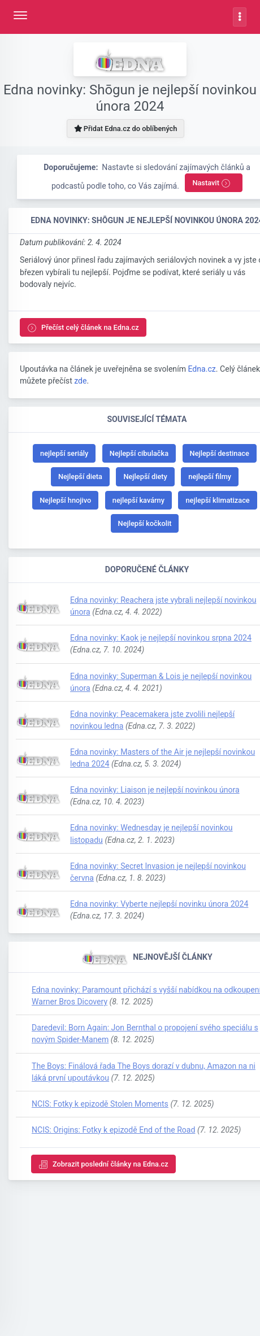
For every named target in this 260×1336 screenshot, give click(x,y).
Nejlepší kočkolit (145, 523)
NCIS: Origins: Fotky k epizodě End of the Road (113, 1129)
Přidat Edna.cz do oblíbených (125, 128)
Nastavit (211, 183)
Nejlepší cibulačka (139, 453)
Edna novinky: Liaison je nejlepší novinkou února (155, 789)
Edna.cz (201, 368)
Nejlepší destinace (219, 453)
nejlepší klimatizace (217, 500)
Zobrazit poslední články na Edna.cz (103, 1164)
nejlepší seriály (64, 453)
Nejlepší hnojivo (65, 500)
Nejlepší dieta (80, 476)
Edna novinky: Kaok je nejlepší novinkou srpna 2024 (161, 637)
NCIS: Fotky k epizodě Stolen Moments (100, 1103)
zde (80, 380)
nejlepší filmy (209, 476)
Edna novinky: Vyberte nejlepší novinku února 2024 (159, 903)
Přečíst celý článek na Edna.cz (83, 328)
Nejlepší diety (145, 476)
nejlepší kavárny (138, 500)
